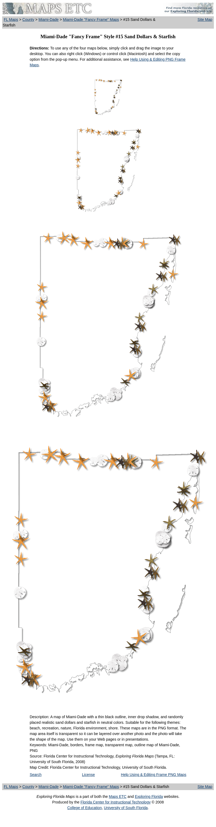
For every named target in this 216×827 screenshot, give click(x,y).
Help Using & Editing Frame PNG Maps (153, 774)
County (28, 19)
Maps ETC (118, 796)
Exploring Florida (149, 796)
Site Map (205, 19)
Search (35, 774)
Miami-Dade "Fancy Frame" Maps (91, 19)
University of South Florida (126, 808)
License (88, 774)
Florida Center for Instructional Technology (115, 802)
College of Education (84, 808)
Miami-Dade (48, 19)
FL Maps (11, 19)
